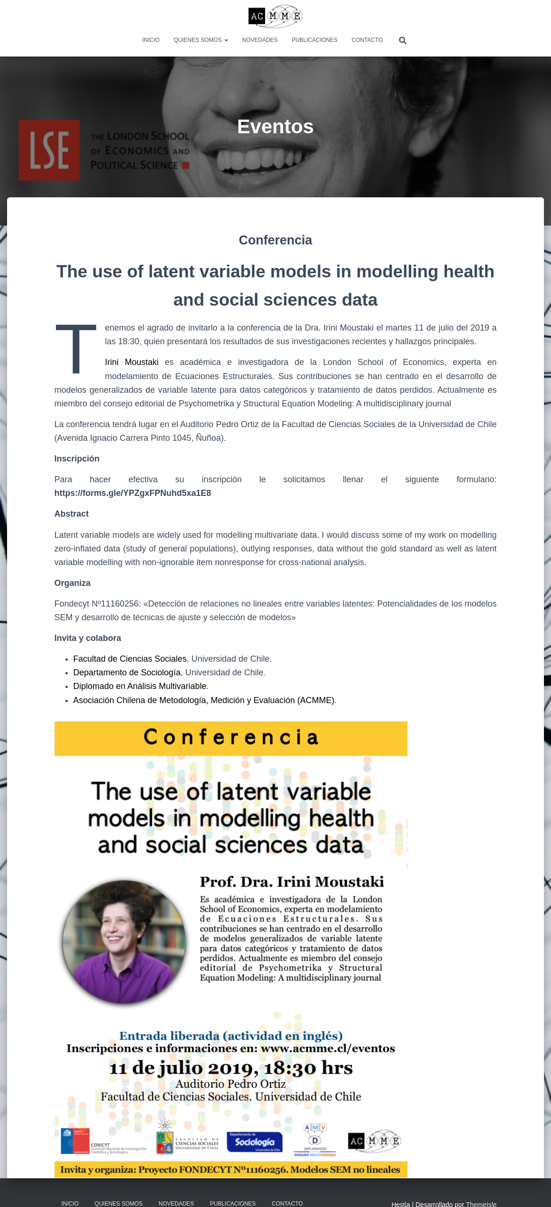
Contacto (367, 40)
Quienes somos (201, 40)
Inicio (151, 40)
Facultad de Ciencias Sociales (130, 659)
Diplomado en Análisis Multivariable (140, 686)
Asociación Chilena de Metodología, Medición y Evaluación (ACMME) (204, 700)
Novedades (260, 40)
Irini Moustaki (132, 362)
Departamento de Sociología (127, 672)
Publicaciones (314, 40)
